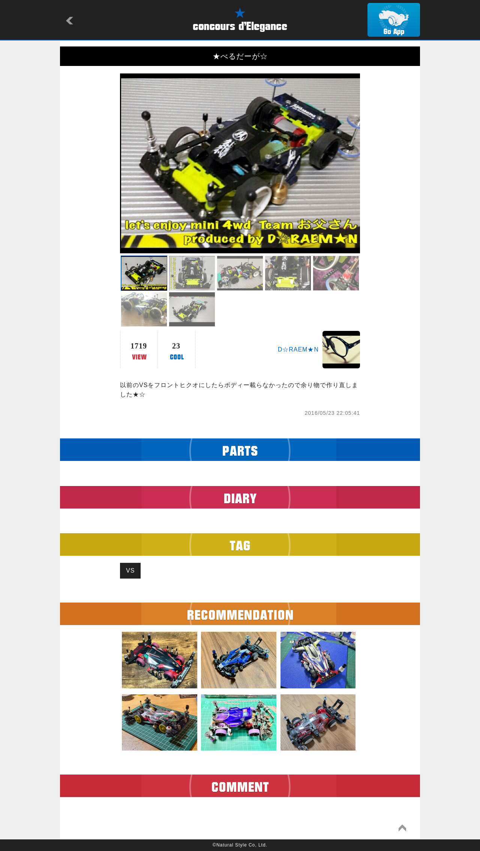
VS (130, 570)
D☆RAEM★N (298, 349)
